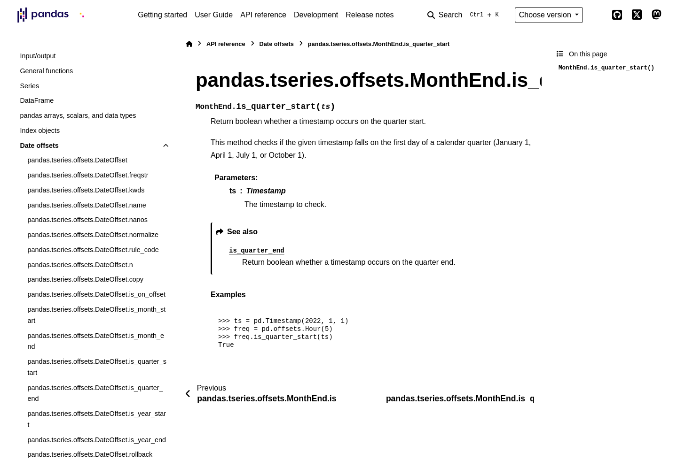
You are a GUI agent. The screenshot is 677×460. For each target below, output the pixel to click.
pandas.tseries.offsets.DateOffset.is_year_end (96, 440)
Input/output (37, 56)
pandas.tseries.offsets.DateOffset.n (80, 264)
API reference (263, 15)
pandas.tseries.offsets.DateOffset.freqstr (87, 175)
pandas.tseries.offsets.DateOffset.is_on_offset (96, 294)
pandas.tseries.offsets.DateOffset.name (86, 205)
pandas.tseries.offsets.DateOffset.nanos (87, 219)
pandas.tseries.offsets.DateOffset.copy (85, 279)
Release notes (370, 15)
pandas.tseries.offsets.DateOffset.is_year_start (96, 419)
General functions (46, 71)
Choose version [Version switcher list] (546, 15)
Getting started (162, 15)
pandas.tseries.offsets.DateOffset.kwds (85, 190)
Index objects (40, 130)
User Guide (214, 15)
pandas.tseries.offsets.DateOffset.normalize (92, 234)
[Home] (189, 44)
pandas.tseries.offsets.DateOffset (77, 160)
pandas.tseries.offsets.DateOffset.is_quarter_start (96, 367)
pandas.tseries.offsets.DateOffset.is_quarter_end (95, 393)
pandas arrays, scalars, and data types (78, 115)
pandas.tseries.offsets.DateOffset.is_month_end (95, 341)
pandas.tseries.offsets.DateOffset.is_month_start (96, 315)
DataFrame (37, 100)
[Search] (465, 15)
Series (29, 86)
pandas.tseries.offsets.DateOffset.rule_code (92, 249)
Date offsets (39, 145)
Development (316, 15)
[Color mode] (597, 15)
